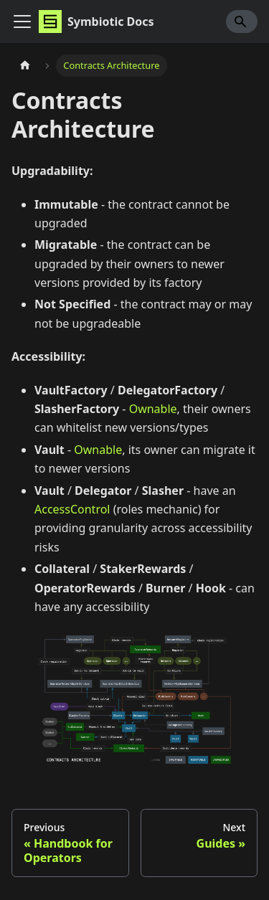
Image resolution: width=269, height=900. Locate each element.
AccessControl (72, 509)
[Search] (242, 21)
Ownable (153, 409)
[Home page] (25, 66)
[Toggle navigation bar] (22, 21)
